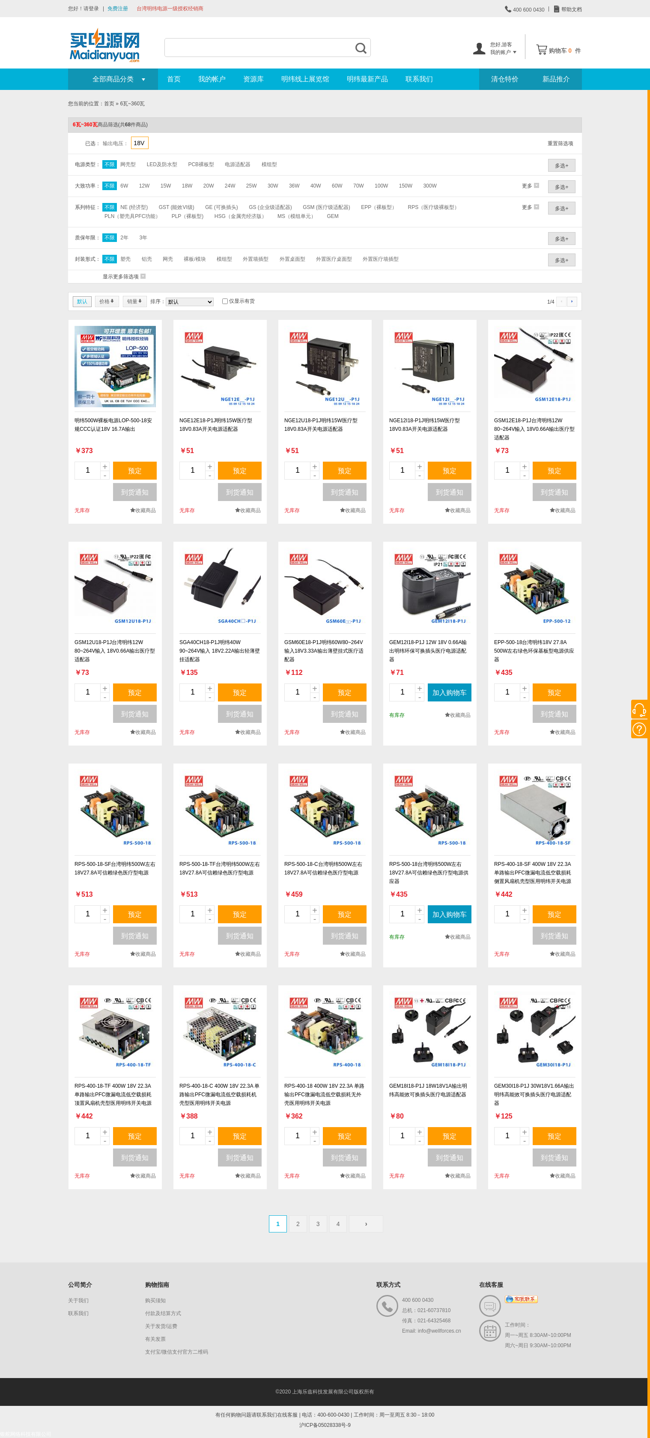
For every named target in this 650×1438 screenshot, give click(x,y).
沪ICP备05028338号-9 (325, 1425)
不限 (109, 164)
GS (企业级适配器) (270, 207)
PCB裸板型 (201, 164)
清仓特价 (505, 79)
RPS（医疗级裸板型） (434, 207)
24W (230, 186)
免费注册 (117, 9)
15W (166, 186)
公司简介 (80, 1284)
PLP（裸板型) (188, 216)
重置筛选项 (560, 143)
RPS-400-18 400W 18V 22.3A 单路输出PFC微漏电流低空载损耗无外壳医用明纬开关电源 (324, 1094)
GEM (332, 216)
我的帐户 (212, 79)
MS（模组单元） (296, 216)
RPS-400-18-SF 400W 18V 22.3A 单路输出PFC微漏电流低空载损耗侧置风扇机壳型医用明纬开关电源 (532, 872)
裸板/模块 (195, 259)
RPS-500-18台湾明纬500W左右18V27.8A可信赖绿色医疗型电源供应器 (428, 872)
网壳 (168, 259)
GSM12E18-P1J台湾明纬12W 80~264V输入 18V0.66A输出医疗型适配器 (534, 429)
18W (187, 186)
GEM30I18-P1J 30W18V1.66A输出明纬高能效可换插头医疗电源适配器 (534, 1094)
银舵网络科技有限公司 (25, 1434)
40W (315, 186)
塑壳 (125, 259)
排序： (158, 301)
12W (144, 186)
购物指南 (157, 1284)
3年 (143, 238)
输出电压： (115, 143)
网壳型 (128, 164)
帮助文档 (571, 9)
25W (251, 186)
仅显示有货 (242, 301)
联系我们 (419, 79)
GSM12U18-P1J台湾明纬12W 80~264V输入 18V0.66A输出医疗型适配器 (115, 650)
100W (381, 186)
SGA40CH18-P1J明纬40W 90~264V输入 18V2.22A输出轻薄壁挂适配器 (219, 650)
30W (273, 186)
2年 (124, 238)
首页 (174, 79)
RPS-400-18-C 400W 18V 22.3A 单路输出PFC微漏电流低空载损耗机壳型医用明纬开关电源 (219, 1094)
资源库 (253, 79)
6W (124, 186)
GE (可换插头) (221, 207)
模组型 (269, 164)
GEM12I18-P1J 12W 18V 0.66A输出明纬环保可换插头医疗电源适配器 (428, 650)
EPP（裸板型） (379, 207)
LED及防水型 (162, 164)
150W (405, 186)
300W (429, 186)
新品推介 (556, 79)
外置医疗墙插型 (381, 259)
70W (358, 186)
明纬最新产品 (367, 79)
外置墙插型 (255, 259)
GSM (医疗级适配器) (326, 207)
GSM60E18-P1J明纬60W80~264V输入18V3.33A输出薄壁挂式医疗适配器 (324, 650)
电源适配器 (237, 164)
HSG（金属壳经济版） (241, 216)
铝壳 (147, 259)
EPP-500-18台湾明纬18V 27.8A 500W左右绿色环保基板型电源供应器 (534, 650)
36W (294, 186)
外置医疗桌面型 (334, 259)
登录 (94, 9)
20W (208, 186)
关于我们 (78, 1301)
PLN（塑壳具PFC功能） (132, 216)
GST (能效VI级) (176, 207)
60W (337, 186)
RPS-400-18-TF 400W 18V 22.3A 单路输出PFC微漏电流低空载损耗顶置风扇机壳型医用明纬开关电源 (113, 1094)
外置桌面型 (292, 259)
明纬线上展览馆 (305, 79)
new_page (115, 366)
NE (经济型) (134, 207)
